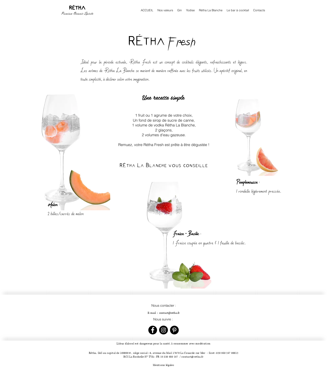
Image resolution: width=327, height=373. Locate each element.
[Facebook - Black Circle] (152, 330)
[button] (238, 10)
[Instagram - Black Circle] (163, 330)
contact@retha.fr (169, 313)
